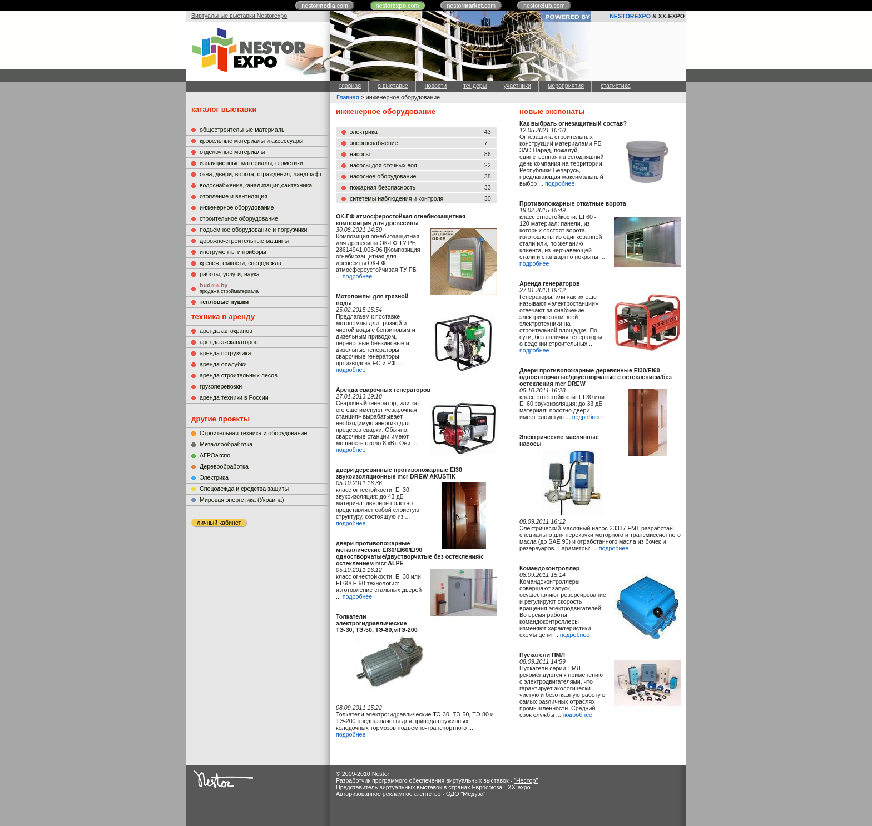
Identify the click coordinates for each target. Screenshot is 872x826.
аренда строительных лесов (239, 375)
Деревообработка (224, 466)
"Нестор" (526, 780)
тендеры (475, 85)
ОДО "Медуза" (465, 793)
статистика (616, 85)
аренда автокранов (226, 330)
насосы (360, 154)
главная (350, 85)
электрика (364, 131)
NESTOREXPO (630, 16)
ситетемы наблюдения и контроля (396, 198)
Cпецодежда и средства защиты (244, 488)
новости (436, 85)
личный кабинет (219, 522)
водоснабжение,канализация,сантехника (256, 185)
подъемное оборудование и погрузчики (253, 229)
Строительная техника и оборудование (253, 433)
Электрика (214, 477)
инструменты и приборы (233, 251)
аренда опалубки (223, 364)
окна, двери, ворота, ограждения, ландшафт (261, 174)
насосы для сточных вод (383, 165)
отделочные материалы (232, 151)
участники (517, 85)
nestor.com (324, 5)
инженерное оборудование (237, 207)
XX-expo (519, 787)
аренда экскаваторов (229, 342)
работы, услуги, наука (230, 274)
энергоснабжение (374, 143)
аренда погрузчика (225, 353)
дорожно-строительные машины (244, 240)
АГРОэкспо (215, 455)
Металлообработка (226, 444)
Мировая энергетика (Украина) (242, 499)
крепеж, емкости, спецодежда (240, 263)
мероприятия (566, 85)
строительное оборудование (239, 218)
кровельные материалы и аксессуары (251, 140)
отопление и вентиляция (233, 196)
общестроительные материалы (243, 129)
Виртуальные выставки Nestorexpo (239, 15)
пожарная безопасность (382, 187)
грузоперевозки (221, 386)
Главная (347, 97)
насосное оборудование (383, 176)
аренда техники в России (234, 397)
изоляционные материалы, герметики (251, 163)
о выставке (393, 85)
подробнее (357, 276)
